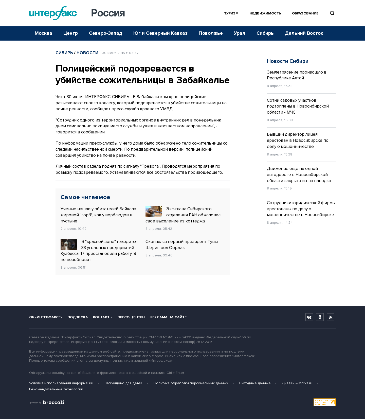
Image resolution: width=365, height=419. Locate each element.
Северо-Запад (105, 33)
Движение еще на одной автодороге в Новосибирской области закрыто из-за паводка (299, 174)
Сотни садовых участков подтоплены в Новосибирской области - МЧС (298, 106)
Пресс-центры (131, 317)
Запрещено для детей (123, 383)
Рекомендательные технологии (56, 389)
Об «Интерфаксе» (45, 317)
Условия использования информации (61, 383)
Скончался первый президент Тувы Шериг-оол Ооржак (181, 244)
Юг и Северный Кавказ (160, 33)
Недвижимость (265, 13)
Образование (305, 13)
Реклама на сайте (168, 317)
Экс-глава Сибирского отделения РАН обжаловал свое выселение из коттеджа (183, 215)
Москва (43, 33)
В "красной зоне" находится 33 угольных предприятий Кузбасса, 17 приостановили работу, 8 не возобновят (99, 250)
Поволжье (211, 33)
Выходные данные (255, 383)
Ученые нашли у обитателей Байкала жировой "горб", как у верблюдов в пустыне (98, 215)
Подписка (77, 317)
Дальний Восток (304, 33)
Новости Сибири (287, 61)
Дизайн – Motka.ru (297, 383)
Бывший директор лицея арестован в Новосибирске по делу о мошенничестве (297, 140)
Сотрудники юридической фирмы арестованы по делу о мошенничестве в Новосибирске (301, 209)
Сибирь (265, 33)
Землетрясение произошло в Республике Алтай (296, 75)
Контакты (103, 317)
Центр (70, 33)
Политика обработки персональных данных (191, 383)
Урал (239, 33)
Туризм (231, 13)
